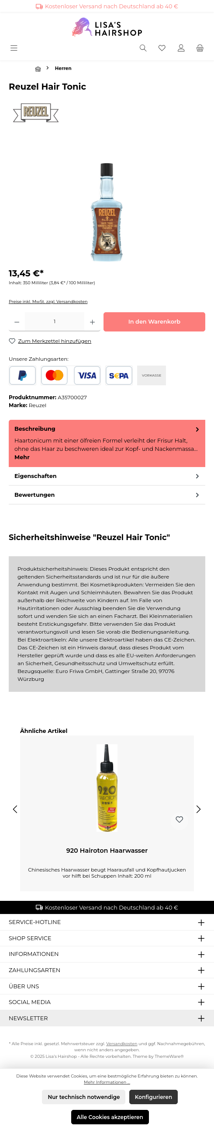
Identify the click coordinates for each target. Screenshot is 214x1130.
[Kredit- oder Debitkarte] (71, 375)
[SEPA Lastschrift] (119, 375)
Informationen (34, 954)
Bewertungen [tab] (107, 494)
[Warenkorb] (200, 49)
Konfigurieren (153, 1097)
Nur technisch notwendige (84, 1097)
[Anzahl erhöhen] (92, 321)
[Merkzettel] (162, 49)
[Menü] (14, 49)
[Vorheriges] (15, 809)
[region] (107, 212)
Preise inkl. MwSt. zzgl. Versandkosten (48, 301)
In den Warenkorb (154, 321)
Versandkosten (121, 1043)
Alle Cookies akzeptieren (110, 1117)
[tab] (107, 443)
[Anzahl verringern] (17, 321)
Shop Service (30, 938)
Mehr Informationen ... (107, 1082)
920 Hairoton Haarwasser (107, 850)
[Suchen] (143, 49)
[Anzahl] (54, 321)
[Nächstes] (198, 809)
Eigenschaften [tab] (107, 476)
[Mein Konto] (181, 49)
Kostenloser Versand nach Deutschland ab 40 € (111, 6)
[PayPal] (22, 375)
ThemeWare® (169, 1056)
